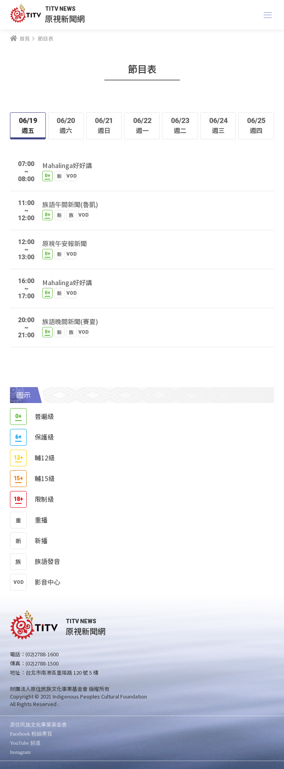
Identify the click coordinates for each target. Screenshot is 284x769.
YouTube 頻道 (25, 743)
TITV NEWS (60, 9)
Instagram (20, 752)
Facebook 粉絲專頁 (31, 734)
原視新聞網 (65, 18)
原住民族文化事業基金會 (38, 725)
